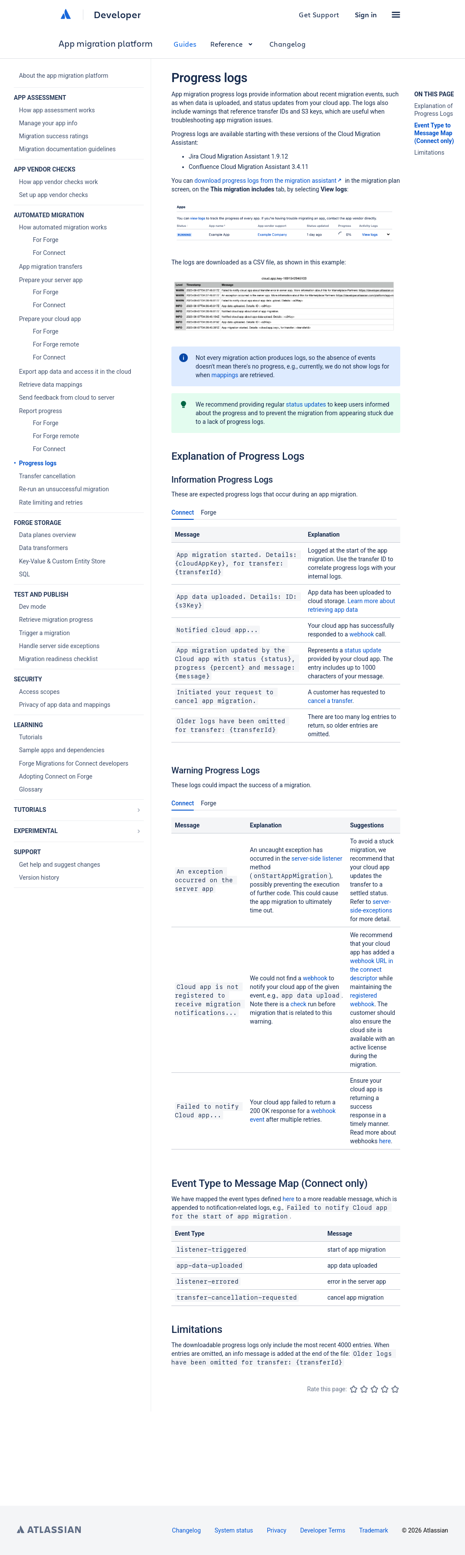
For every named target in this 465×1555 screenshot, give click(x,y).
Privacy (276, 1530)
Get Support (319, 14)
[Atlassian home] (66, 15)
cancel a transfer (330, 700)
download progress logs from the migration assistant (268, 180)
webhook (361, 634)
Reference (233, 43)
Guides (185, 43)
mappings (225, 375)
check (299, 1004)
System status (234, 1530)
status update (363, 650)
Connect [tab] (182, 514)
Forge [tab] (208, 512)
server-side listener (316, 858)
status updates (306, 404)
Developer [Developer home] (117, 14)
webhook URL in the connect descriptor (371, 969)
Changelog (287, 43)
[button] (396, 14)
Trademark (373, 1530)
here (385, 1141)
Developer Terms (322, 1530)
